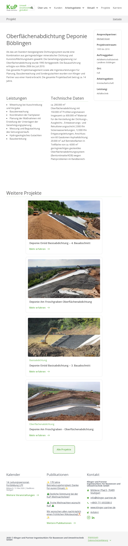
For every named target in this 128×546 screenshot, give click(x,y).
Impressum (93, 537)
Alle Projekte (64, 449)
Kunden (58, 8)
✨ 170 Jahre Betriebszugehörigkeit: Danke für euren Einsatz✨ (63, 485)
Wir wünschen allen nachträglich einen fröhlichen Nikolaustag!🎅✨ (64, 514)
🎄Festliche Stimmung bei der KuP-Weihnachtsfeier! (62, 495)
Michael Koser (103, 38)
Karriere (117, 8)
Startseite (117, 19)
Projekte (105, 8)
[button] (44, 8)
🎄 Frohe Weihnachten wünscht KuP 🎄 (63, 504)
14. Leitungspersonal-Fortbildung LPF (17, 484)
